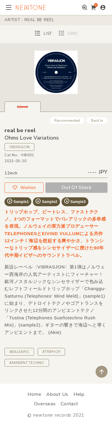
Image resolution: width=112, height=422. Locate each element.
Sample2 (46, 201)
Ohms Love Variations (31, 137)
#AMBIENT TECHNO (26, 362)
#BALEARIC (19, 351)
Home (34, 394)
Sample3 (75, 201)
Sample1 (18, 201)
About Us (57, 394)
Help (79, 394)
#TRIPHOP (51, 351)
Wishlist (24, 187)
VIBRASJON (19, 147)
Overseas (45, 404)
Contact (69, 404)
